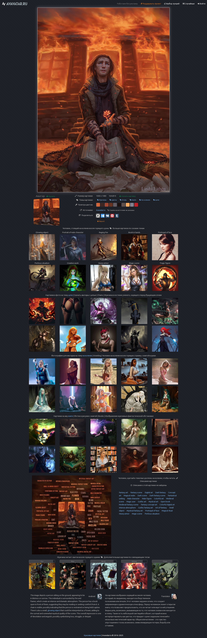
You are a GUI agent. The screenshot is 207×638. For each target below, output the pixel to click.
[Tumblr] (117, 216)
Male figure (147, 499)
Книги (133, 200)
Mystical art (153, 502)
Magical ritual (167, 511)
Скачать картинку (127, 196)
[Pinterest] (112, 216)
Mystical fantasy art (134, 511)
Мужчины (101, 200)
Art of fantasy (161, 508)
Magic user (130, 502)
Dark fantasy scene (157, 496)
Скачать (50, 196)
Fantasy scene (136, 492)
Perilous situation (151, 514)
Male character (133, 499)
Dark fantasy (160, 492)
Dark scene (142, 496)
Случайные (189, 4)
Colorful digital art (167, 505)
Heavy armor (124, 514)
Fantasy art (123, 492)
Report (101, 221)
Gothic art (142, 502)
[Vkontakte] (107, 216)
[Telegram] (103, 216)
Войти (201, 4)
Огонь (123, 200)
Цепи (156, 200)
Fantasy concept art (148, 505)
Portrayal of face (152, 511)
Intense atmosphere (127, 508)
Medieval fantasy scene (128, 505)
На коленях (144, 200)
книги (70, 416)
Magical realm (129, 496)
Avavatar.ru (100, 210)
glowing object (54, 610)
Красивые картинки (92, 635)
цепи (70, 295)
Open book (165, 502)
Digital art (148, 492)
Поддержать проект (151, 4)
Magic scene (136, 514)
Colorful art (159, 499)
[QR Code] (98, 216)
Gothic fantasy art (145, 508)
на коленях (87, 356)
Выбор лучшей (171, 4)
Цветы (113, 200)
